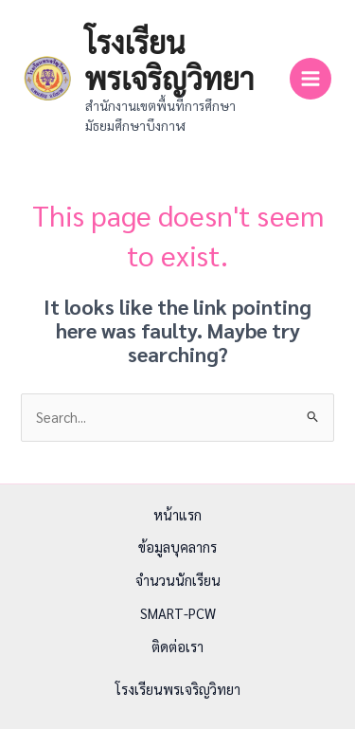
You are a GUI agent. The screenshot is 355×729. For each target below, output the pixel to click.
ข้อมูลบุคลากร (177, 547)
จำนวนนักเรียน (178, 580)
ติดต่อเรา (177, 646)
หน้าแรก (177, 514)
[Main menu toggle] (310, 79)
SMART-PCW (178, 613)
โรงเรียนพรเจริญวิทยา (170, 59)
